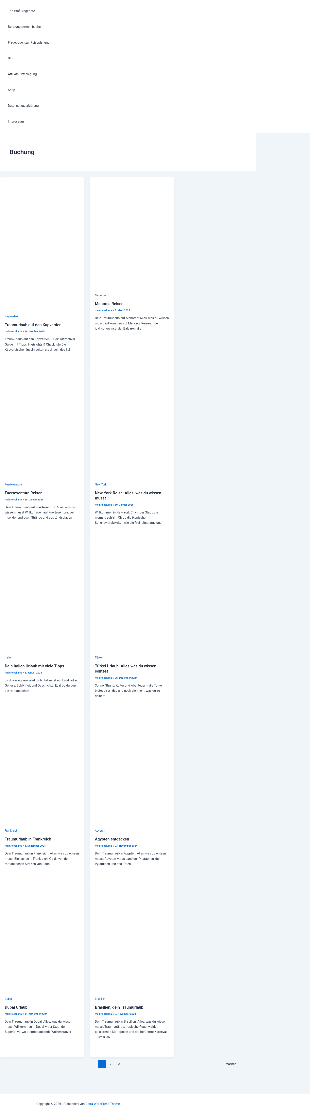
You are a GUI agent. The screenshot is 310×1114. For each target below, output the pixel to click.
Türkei (98, 657)
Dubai (8, 998)
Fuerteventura (13, 484)
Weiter (233, 1064)
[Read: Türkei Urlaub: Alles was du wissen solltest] (132, 652)
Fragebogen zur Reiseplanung (28, 42)
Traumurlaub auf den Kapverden (33, 324)
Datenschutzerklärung (23, 106)
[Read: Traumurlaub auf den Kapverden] (42, 311)
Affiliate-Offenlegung (22, 74)
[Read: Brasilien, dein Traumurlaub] (132, 993)
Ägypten (100, 830)
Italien (8, 657)
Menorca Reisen (109, 303)
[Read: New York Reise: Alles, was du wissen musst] (132, 479)
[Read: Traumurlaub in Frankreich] (42, 825)
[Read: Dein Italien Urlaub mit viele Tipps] (42, 652)
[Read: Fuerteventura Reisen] (42, 479)
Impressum (16, 121)
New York (101, 484)
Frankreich (11, 830)
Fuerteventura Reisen (24, 493)
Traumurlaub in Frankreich (28, 839)
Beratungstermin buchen (25, 27)
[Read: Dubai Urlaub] (42, 993)
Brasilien (100, 998)
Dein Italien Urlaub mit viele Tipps (34, 666)
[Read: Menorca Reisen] (132, 290)
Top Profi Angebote (21, 11)
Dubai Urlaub (16, 1007)
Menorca (100, 295)
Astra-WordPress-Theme (102, 1104)
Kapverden (11, 316)
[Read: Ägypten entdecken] (132, 825)
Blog (11, 58)
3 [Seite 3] (119, 1064)
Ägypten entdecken (112, 839)
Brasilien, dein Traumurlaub (119, 1007)
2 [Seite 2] (111, 1064)
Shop (11, 90)
